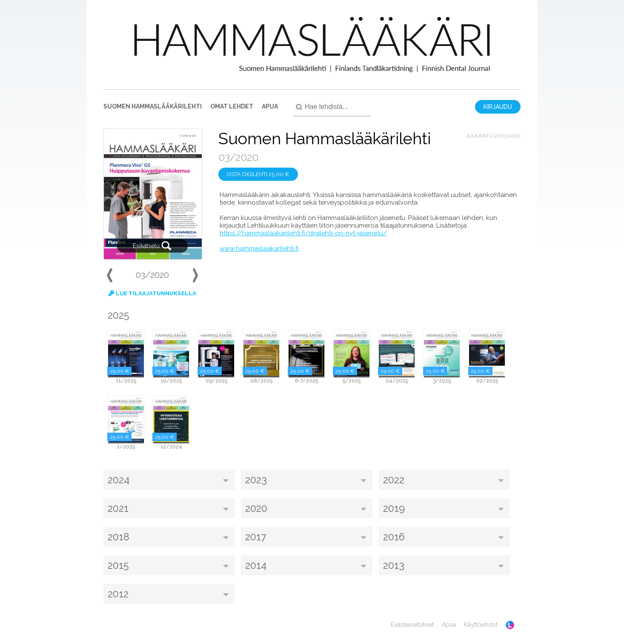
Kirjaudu (498, 106)
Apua (270, 106)
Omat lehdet (231, 106)
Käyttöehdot (481, 624)
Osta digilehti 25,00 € (258, 174)
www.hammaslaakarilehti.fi (259, 248)
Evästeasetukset (412, 624)
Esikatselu (152, 245)
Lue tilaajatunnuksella (152, 293)
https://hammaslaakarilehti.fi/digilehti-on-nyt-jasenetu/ (303, 233)
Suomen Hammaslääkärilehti (152, 106)
